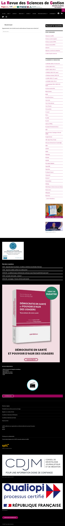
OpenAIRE (47, 166)
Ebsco (46, 115)
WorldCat (47, 195)
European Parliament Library (51, 126)
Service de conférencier (10, 517)
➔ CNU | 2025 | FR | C (50, 66)
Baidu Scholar (48, 91)
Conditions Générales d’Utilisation (10, 414)
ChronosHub (48, 109)
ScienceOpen (48, 181)
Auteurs (34, 13)
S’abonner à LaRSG (49, 35)
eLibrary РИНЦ (48, 123)
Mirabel (47, 157)
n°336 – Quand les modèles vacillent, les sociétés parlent (14, 269)
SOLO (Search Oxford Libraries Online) (54, 186)
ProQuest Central (49, 172)
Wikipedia (47, 192)
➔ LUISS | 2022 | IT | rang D (51, 78)
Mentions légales (6, 406)
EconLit (47, 120)
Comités (28, 13)
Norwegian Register (49, 163)
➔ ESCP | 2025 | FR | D (50, 69)
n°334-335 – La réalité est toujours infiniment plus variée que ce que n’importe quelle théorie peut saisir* (25, 272)
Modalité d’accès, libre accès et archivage (11, 408)
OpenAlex (47, 169)
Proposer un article (42, 13)
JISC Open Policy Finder (50, 139)
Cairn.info (47, 100)
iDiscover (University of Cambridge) (53, 142)
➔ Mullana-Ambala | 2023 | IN (52, 75)
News (8, 13)
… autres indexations (50, 198)
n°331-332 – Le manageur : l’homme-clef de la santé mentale (15, 278)
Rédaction (21, 13)
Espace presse (5, 420)
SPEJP (3, 429)
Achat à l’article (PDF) (50, 44)
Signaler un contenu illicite (8, 411)
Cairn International (49, 103)
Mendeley (47, 154)
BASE (46, 94)
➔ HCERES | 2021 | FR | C (51, 81)
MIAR (46, 151)
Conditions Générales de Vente (9, 417)
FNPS (3, 427)
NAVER (47, 160)
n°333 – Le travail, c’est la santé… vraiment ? (12, 275)
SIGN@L (47, 183)
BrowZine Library (49, 97)
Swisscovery (48, 189)
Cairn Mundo (48, 106)
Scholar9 (47, 178)
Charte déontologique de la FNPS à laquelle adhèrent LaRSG (15, 439)
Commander (52, 13)
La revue (14, 13)
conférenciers (8, 395)
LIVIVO (47, 148)
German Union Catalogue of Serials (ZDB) (53, 133)
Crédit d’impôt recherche (51, 53)
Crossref (47, 112)
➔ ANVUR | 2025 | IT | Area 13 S (52, 63)
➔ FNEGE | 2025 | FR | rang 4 (51, 72)
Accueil (3, 13)
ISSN (46, 145)
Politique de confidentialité (8, 436)
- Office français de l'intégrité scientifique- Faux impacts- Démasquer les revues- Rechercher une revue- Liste (11, 372)
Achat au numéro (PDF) (50, 41)
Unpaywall (47, 175)
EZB (46, 129)
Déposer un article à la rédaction (52, 50)
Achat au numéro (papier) (51, 38)
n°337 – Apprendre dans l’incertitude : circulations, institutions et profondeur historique (22, 266)
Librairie (47, 47)
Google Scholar (48, 136)
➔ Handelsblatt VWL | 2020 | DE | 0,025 (52, 85)
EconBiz (47, 117)
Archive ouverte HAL (50, 88)
